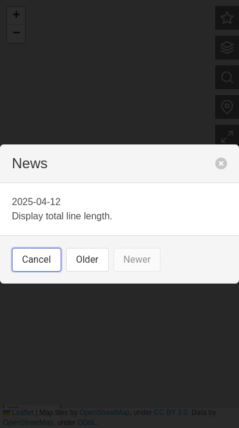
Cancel (36, 259)
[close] (221, 163)
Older (87, 259)
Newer (137, 259)
